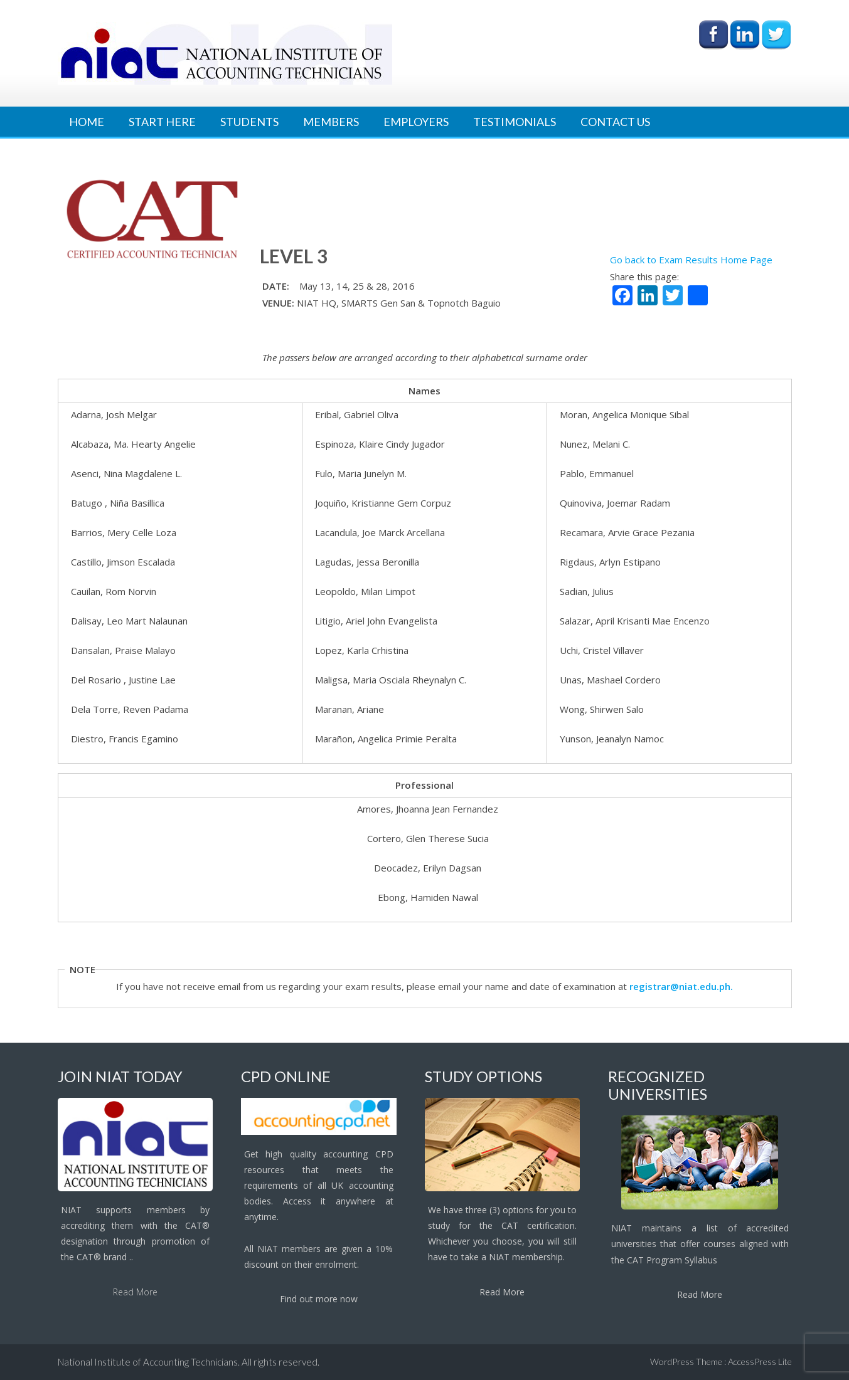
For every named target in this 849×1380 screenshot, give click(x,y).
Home (86, 122)
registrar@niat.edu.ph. (681, 986)
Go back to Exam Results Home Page (691, 259)
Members (331, 122)
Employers (416, 122)
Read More (135, 1292)
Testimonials (514, 122)
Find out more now (319, 1299)
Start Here (162, 122)
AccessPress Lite (760, 1361)
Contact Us (615, 122)
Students (249, 122)
